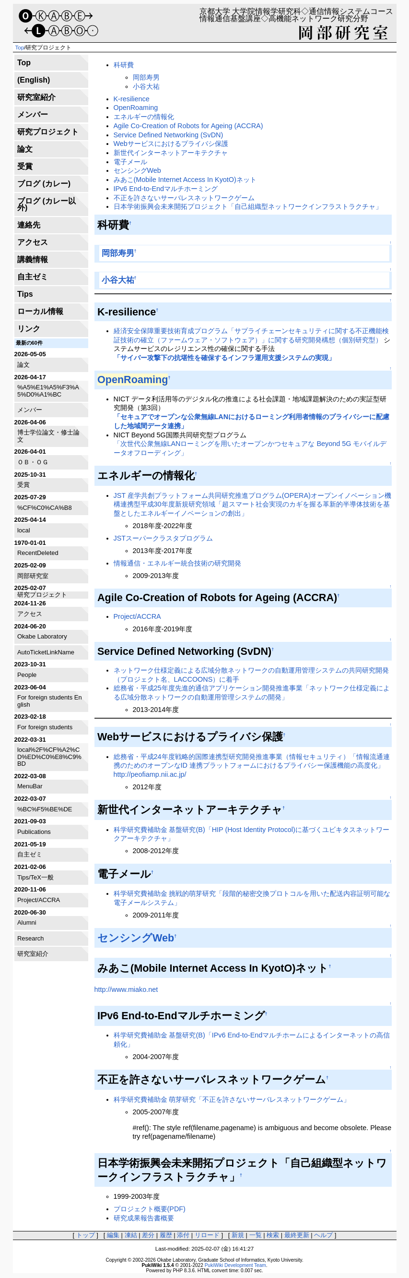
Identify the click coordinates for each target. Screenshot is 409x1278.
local (23, 530)
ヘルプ (323, 1235)
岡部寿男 (146, 77)
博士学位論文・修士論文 (48, 436)
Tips (25, 294)
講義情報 (32, 259)
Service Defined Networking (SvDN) (168, 135)
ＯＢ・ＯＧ (32, 462)
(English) (33, 80)
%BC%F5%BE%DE (44, 809)
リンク (28, 329)
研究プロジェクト (48, 132)
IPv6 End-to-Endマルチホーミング (166, 189)
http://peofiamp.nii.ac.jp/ (150, 774)
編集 (113, 1235)
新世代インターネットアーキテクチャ (171, 153)
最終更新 (296, 1235)
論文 (25, 149)
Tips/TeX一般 (35, 877)
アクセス (32, 242)
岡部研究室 (32, 575)
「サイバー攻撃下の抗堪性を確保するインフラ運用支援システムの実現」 (224, 358)
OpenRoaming (136, 107)
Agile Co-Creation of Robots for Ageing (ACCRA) (188, 126)
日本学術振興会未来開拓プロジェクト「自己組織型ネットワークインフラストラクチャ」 (248, 206)
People (26, 674)
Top (19, 47)
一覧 (255, 1235)
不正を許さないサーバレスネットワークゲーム (184, 198)
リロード (207, 1235)
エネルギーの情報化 (144, 117)
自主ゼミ (32, 277)
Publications (34, 831)
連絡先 (28, 225)
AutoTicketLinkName (45, 652)
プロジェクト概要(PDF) (150, 1209)
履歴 (166, 1235)
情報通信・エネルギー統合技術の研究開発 (177, 563)
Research (30, 938)
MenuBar (30, 786)
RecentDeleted (37, 552)
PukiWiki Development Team (235, 1265)
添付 (183, 1235)
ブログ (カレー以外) (46, 204)
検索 (273, 1235)
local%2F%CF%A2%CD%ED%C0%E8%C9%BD (49, 756)
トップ (85, 1235)
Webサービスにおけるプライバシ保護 (171, 143)
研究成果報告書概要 (144, 1218)
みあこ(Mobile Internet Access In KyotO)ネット (185, 179)
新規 (238, 1235)
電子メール (130, 162)
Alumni (26, 922)
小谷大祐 (146, 86)
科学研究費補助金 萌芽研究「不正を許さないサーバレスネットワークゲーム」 (232, 1099)
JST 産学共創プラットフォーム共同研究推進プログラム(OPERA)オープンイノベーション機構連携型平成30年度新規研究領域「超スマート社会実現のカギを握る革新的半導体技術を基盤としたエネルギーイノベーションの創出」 (252, 504)
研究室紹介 (36, 97)
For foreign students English (49, 701)
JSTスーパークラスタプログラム (163, 538)
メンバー (32, 114)
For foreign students (44, 727)
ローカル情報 (40, 311)
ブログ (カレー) (43, 184)
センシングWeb (137, 170)
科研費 (124, 65)
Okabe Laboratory (42, 636)
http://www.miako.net (126, 989)
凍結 (131, 1235)
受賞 (25, 166)
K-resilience (132, 99)
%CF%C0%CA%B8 (44, 507)
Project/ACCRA (38, 900)
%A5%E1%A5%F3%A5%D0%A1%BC (48, 391)
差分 (148, 1235)
